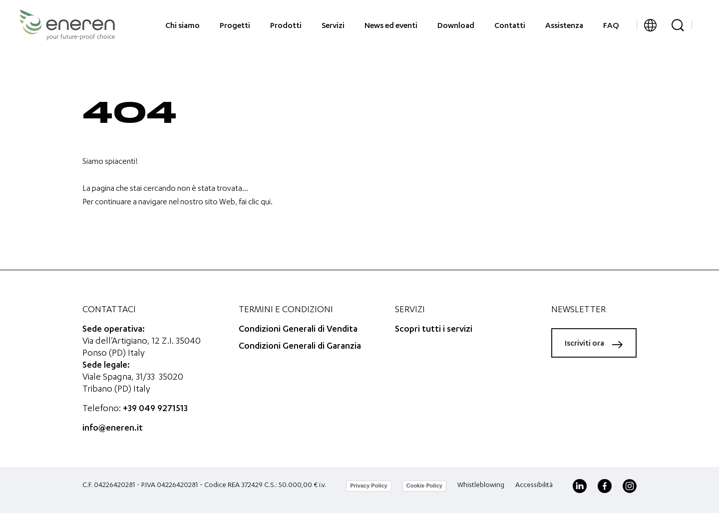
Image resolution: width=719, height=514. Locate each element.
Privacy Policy (368, 486)
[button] (650, 25)
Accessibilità (534, 486)
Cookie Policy (424, 486)
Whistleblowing (480, 486)
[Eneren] (67, 25)
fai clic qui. (256, 202)
